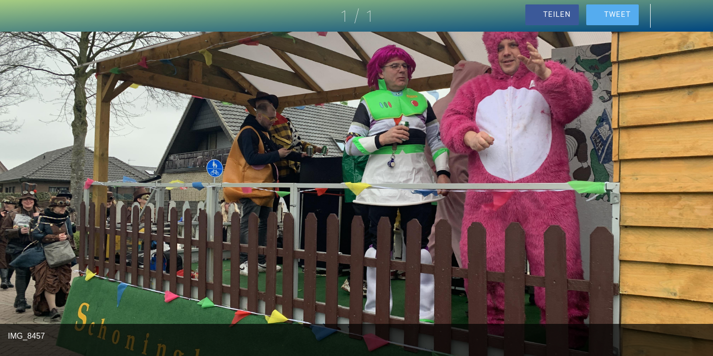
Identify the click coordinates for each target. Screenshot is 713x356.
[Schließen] (20, 16)
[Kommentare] (667, 16)
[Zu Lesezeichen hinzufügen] (693, 16)
